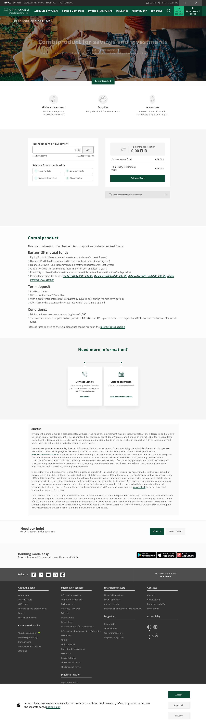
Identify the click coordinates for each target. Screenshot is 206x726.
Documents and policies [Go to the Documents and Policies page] (29, 646)
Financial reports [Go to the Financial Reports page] (112, 599)
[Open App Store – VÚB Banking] (166, 555)
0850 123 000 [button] (175, 531)
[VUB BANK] (17, 11)
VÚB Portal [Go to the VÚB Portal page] (66, 653)
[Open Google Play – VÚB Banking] (146, 555)
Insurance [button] (122, 11)
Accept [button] (178, 694)
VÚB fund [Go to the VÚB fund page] (22, 650)
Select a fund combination (49, 165)
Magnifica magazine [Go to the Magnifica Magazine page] (114, 637)
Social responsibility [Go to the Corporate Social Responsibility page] (27, 637)
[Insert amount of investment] (56, 149)
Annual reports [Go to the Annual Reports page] (111, 604)
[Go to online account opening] (193, 11)
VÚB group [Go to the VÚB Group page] (23, 604)
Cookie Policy (53, 706)
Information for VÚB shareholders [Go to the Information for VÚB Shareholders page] (77, 626)
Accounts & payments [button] (46, 11)
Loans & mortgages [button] (73, 11)
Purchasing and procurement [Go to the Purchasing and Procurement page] (32, 608)
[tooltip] (110, 194)
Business (17, 3)
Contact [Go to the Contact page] (151, 595)
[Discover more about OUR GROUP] (165, 577)
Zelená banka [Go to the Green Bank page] (110, 628)
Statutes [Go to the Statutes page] (65, 640)
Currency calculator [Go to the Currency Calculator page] (70, 608)
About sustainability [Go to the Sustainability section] (29, 633)
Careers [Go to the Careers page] (22, 613)
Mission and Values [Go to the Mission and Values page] (27, 617)
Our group (156, 11)
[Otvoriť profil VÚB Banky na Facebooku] (33, 575)
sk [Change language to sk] (185, 3)
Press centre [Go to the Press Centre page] (153, 608)
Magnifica (51, 3)
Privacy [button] (179, 715)
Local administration (34, 3)
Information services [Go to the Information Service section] (71, 595)
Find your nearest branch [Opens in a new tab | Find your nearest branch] (121, 396)
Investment (27, 20)
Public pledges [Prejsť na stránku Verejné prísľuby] (68, 644)
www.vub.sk (139, 487)
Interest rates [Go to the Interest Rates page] (67, 617)
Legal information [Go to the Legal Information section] (69, 682)
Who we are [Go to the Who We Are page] (23, 595)
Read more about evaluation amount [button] (125, 194)
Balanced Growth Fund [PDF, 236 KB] (147, 276)
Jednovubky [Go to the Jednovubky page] (109, 624)
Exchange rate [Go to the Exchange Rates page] (68, 604)
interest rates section (112, 327)
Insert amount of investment (50, 144)
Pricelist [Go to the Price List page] (65, 613)
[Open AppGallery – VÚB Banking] (186, 555)
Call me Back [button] (137, 178)
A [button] (149, 636)
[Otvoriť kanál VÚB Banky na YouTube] (48, 575)
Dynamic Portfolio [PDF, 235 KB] (110, 276)
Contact (151, 3)
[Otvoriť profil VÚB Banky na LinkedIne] (41, 575)
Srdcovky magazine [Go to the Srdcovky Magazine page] (113, 633)
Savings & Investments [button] (100, 11)
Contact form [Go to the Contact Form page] (153, 599)
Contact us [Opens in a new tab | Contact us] (84, 396)
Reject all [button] (179, 705)
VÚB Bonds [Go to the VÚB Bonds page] (66, 635)
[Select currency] (86, 150)
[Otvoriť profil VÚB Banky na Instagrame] (55, 575)
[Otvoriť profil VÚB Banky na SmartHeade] (62, 575)
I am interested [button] (103, 81)
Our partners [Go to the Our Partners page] (24, 642)
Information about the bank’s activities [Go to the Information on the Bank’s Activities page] (122, 608)
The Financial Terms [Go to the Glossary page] (71, 667)
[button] (169, 11)
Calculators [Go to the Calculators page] (66, 622)
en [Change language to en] (196, 3)
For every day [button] (139, 11)
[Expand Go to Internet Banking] (179, 11)
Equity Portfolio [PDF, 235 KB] (78, 276)
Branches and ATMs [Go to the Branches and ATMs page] (157, 604)
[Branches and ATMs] (168, 3)
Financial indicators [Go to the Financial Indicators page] (113, 595)
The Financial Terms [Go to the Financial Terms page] (71, 662)
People (7, 3)
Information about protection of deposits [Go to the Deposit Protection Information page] (81, 631)
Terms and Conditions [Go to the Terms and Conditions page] (71, 599)
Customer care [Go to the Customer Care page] (25, 599)
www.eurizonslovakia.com (45, 454)
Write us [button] (157, 531)
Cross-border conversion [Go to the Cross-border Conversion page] (73, 649)
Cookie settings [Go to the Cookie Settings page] (68, 658)
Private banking (65, 3)
